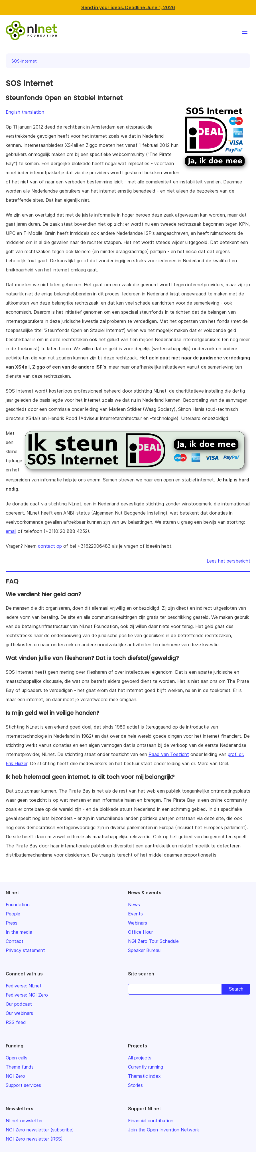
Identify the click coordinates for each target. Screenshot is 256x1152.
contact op (50, 546)
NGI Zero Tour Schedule (153, 941)
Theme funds (20, 1067)
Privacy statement (25, 950)
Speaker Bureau (144, 950)
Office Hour (140, 932)
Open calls (16, 1058)
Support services (23, 1085)
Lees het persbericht (228, 561)
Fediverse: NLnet (24, 986)
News (134, 904)
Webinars (137, 923)
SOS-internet (24, 61)
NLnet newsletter (24, 1120)
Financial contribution (150, 1120)
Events (135, 914)
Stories (135, 1085)
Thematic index (144, 1076)
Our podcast (19, 1004)
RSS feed (16, 1022)
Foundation (18, 904)
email (11, 531)
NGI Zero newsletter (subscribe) (40, 1130)
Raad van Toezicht (169, 754)
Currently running (145, 1067)
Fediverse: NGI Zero (27, 995)
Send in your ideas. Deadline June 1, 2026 (128, 7)
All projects (139, 1058)
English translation (25, 112)
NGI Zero (15, 1076)
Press (11, 923)
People (13, 914)
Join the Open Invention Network (163, 1130)
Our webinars (19, 1013)
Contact (14, 941)
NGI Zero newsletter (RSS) (34, 1139)
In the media (19, 932)
